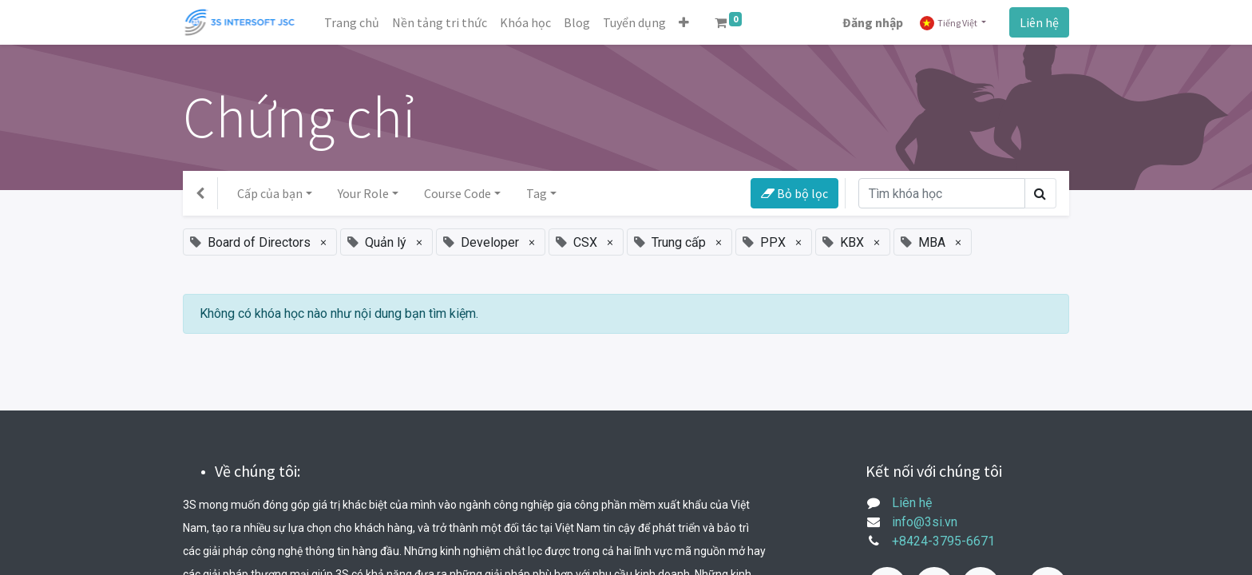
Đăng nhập (872, 22)
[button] (683, 22)
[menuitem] (352, 22)
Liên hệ (1039, 22)
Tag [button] (536, 193)
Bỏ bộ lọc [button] (794, 193)
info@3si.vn (924, 521)
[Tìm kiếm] (941, 193)
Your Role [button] (363, 193)
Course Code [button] (457, 193)
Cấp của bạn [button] (270, 193)
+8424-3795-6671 (943, 541)
